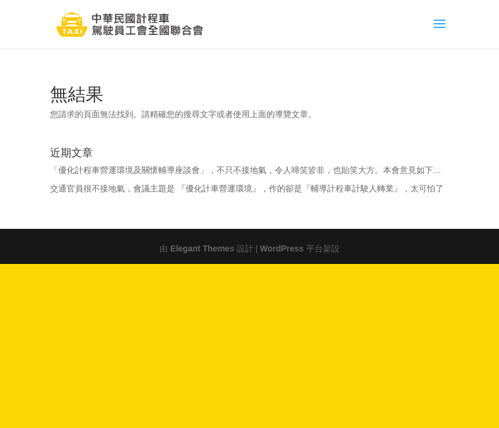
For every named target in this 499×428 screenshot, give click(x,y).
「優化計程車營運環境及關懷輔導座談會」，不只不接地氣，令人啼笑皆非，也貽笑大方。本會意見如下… (245, 169)
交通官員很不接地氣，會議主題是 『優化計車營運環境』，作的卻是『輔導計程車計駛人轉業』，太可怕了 (247, 187)
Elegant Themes (202, 247)
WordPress (282, 247)
